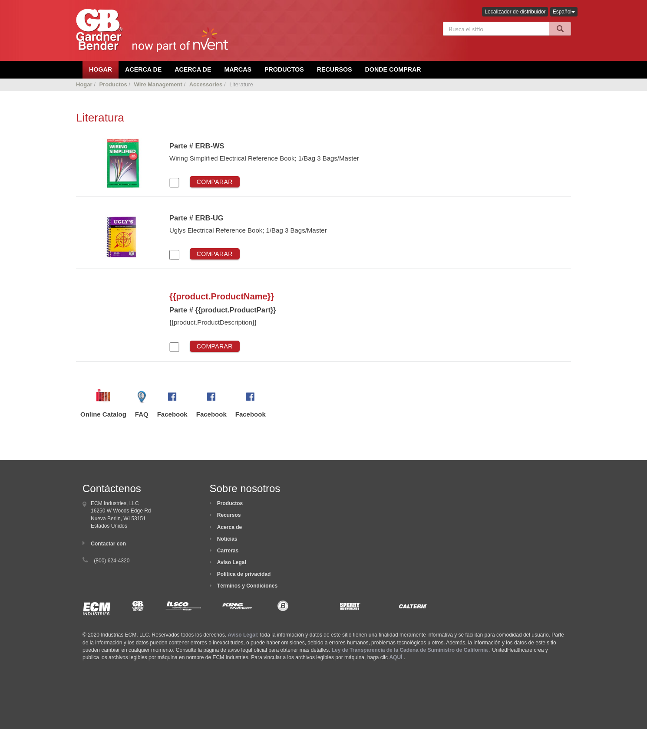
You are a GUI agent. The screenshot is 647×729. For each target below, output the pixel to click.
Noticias (227, 539)
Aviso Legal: (243, 635)
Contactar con (108, 544)
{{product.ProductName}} (221, 296)
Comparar (215, 181)
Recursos (334, 69)
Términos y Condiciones (247, 586)
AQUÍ (395, 657)
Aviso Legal (231, 562)
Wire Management (158, 84)
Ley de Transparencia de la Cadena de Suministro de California (410, 650)
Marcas (237, 69)
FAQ (142, 414)
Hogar (84, 84)
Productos (284, 69)
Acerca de (229, 527)
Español (564, 12)
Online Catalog (103, 414)
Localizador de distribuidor (515, 12)
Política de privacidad (244, 574)
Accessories (206, 84)
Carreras (227, 551)
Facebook (172, 414)
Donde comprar (393, 69)
